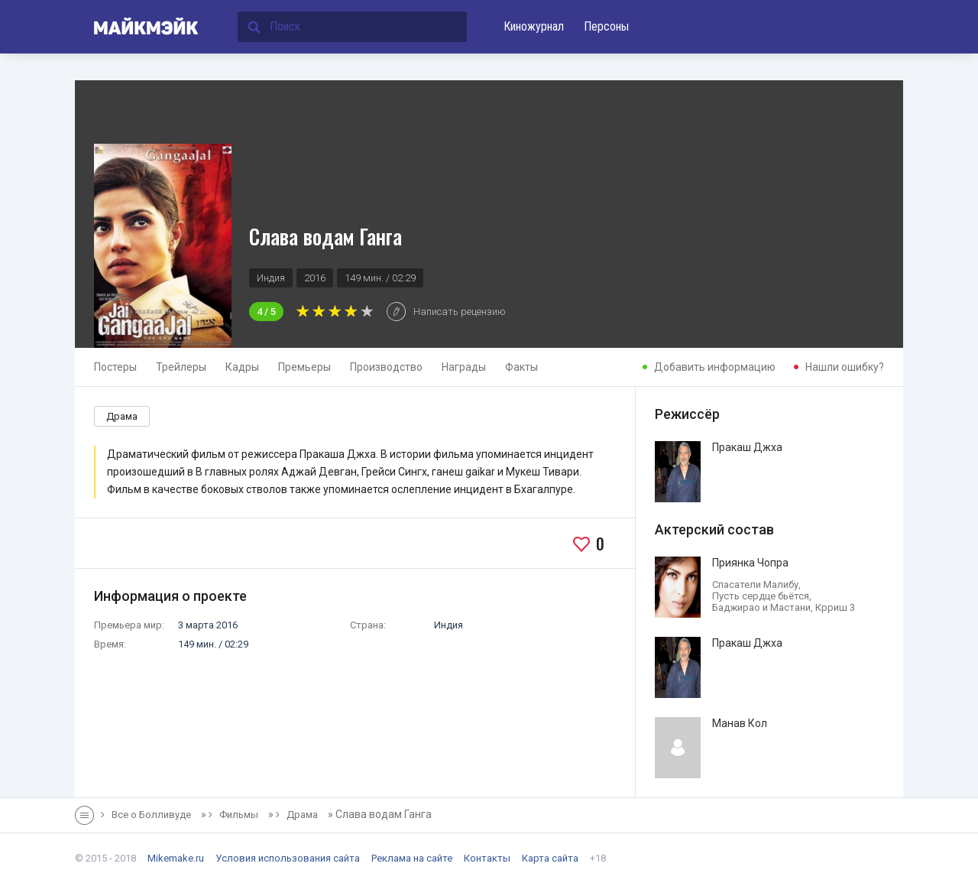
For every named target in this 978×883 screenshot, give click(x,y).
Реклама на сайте (411, 858)
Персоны (606, 26)
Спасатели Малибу (755, 584)
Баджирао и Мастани (761, 607)
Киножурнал (534, 26)
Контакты (487, 858)
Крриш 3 (835, 607)
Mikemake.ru (175, 858)
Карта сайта (550, 858)
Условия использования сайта (287, 858)
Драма (122, 416)
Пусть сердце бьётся (760, 596)
